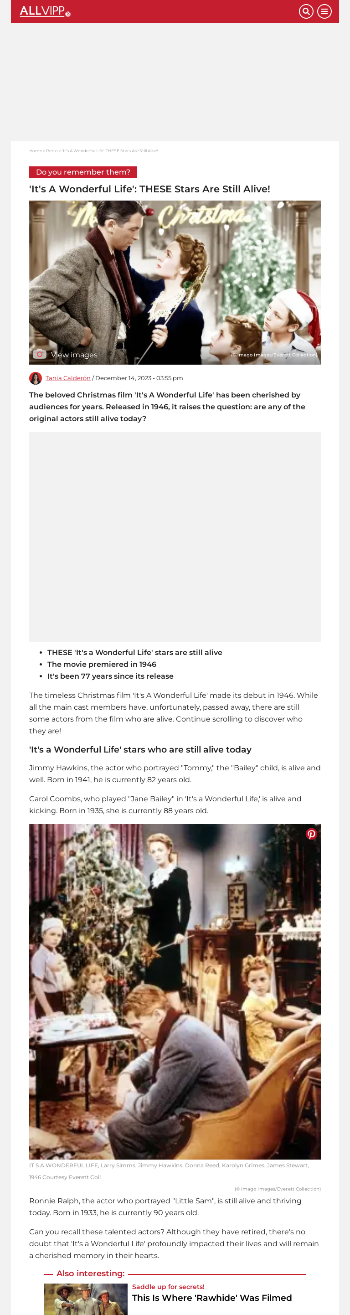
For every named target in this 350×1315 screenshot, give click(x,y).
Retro (52, 150)
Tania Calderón (68, 378)
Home (35, 150)
